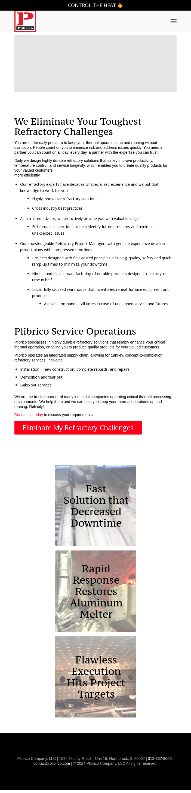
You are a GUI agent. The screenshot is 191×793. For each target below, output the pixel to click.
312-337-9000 (160, 758)
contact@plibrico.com (51, 763)
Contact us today (28, 415)
